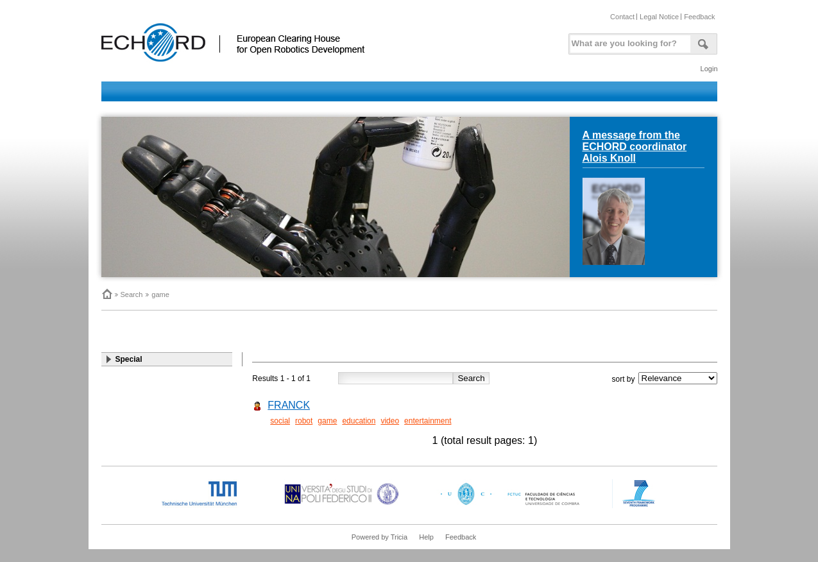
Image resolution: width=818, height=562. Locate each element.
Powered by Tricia (379, 537)
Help (426, 537)
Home (106, 294)
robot (303, 420)
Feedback (699, 17)
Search (132, 294)
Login (709, 68)
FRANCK (289, 405)
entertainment (427, 420)
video (389, 420)
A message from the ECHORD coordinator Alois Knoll (635, 147)
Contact (622, 17)
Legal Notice (659, 17)
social (280, 420)
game (160, 294)
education (358, 420)
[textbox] (628, 40)
